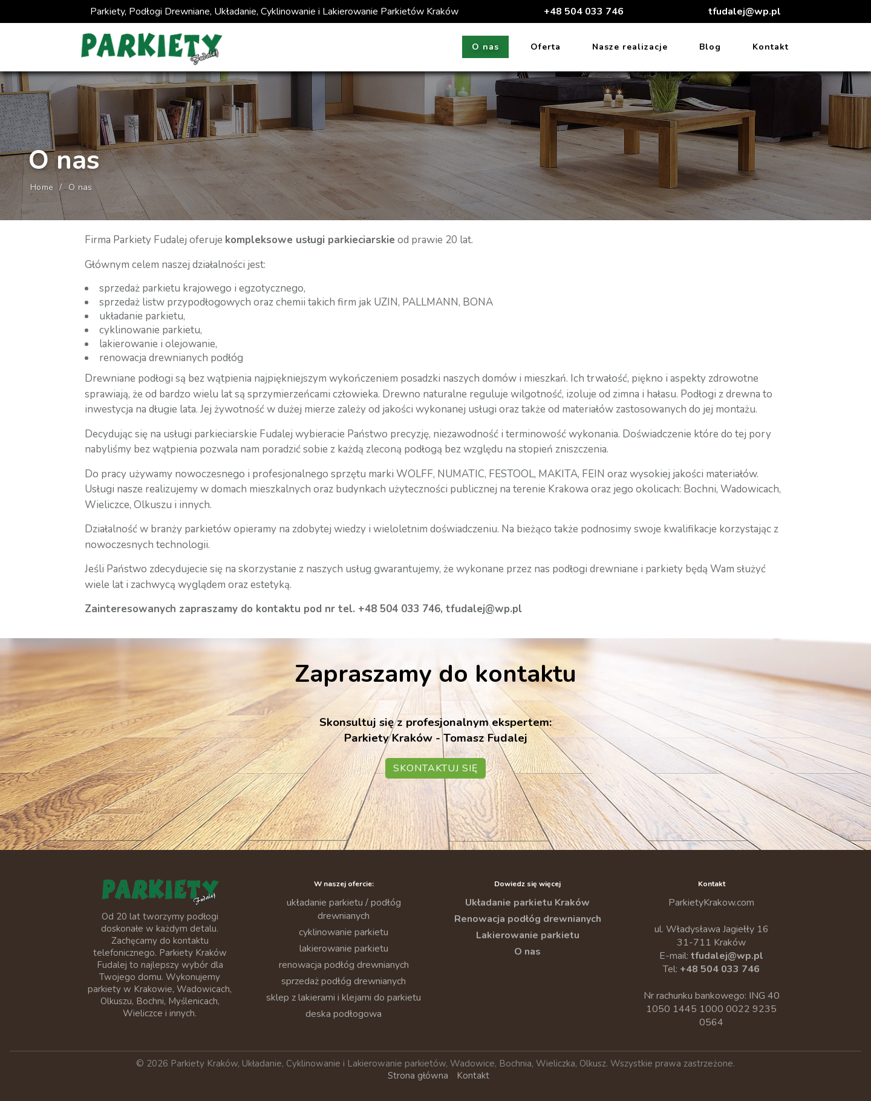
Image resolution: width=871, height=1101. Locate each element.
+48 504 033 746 (584, 11)
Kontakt (770, 47)
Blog (710, 47)
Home (41, 187)
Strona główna (418, 1076)
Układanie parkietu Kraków (527, 902)
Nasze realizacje (630, 47)
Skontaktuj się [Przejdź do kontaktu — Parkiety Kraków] (435, 768)
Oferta (545, 47)
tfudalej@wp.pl (744, 11)
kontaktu (278, 609)
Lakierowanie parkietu (527, 935)
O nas (485, 47)
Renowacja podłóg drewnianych (527, 919)
